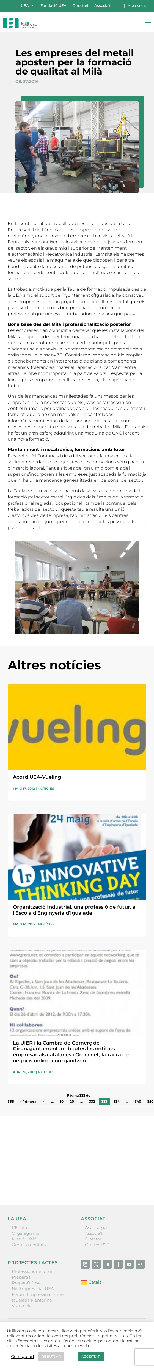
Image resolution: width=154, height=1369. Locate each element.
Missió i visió (24, 1239)
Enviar (133, 1182)
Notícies (46, 788)
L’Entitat (20, 1227)
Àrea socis (137, 6)
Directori (80, 6)
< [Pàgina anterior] (44, 1102)
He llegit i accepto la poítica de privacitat (44, 1172)
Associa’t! (102, 6)
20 (72, 1102)
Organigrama (26, 1233)
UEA (25, 6)
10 (62, 1102)
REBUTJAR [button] (51, 1356)
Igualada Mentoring (32, 1300)
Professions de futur (32, 1271)
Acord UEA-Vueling (37, 777)
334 (117, 1102)
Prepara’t (21, 1277)
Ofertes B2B (97, 1244)
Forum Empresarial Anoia (38, 1294)
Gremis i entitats (29, 1244)
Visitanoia (22, 1305)
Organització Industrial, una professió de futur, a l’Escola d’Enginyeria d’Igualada (74, 910)
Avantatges (96, 1227)
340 (138, 1102)
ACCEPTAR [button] (90, 1356)
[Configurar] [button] (22, 1356)
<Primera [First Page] (28, 1102)
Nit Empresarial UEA (33, 1288)
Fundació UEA (53, 6)
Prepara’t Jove (26, 1282)
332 (92, 1102)
